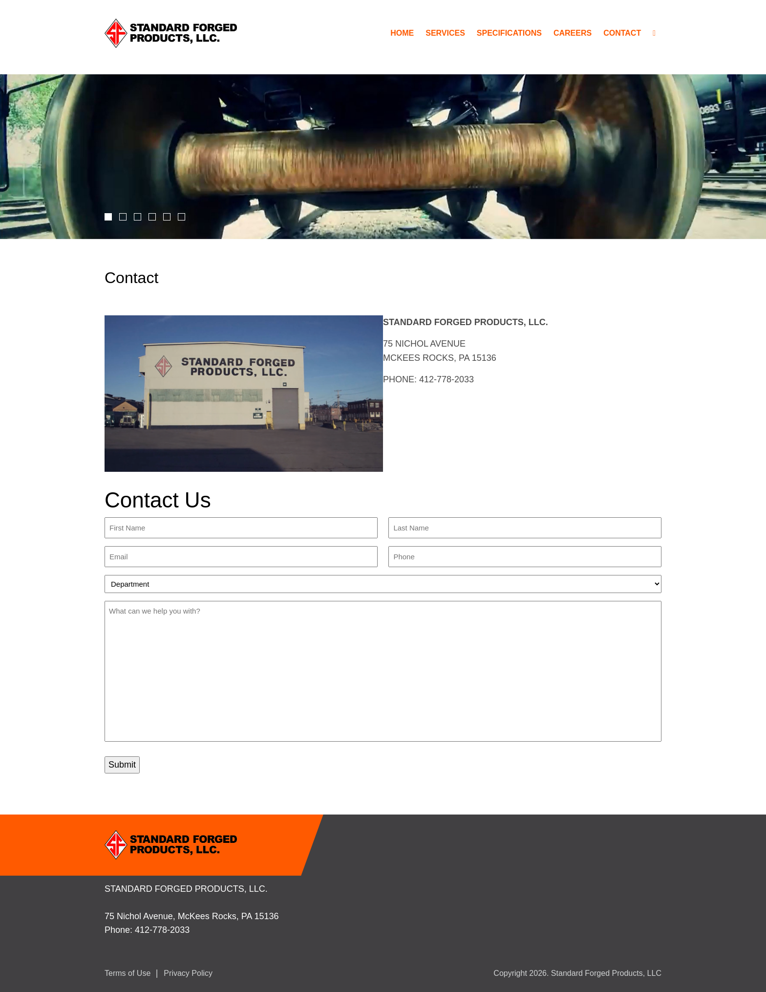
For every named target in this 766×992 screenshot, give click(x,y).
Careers (572, 33)
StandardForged (174, 33)
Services (445, 33)
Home (402, 33)
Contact (622, 33)
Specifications (509, 33)
